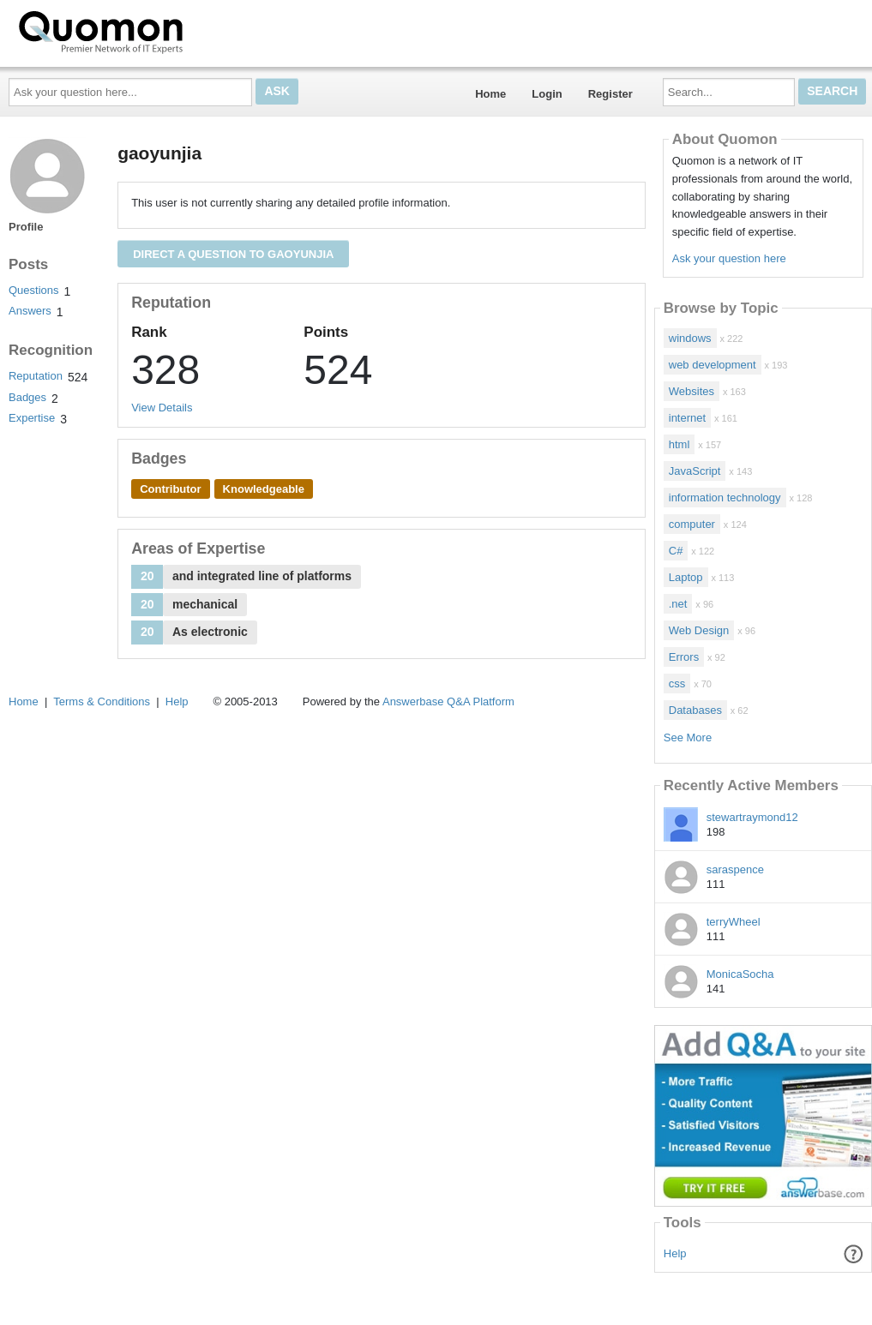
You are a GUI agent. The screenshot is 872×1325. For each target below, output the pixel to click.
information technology (725, 497)
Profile (26, 226)
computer (692, 524)
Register (610, 93)
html (679, 444)
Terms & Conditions (101, 701)
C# (676, 550)
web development (712, 364)
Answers (30, 310)
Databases (695, 710)
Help (675, 1253)
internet (687, 417)
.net (678, 603)
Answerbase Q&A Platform (448, 701)
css (677, 683)
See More (688, 737)
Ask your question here (729, 258)
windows (690, 338)
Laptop (686, 577)
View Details (161, 407)
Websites (691, 391)
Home (490, 93)
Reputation (36, 375)
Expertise (32, 417)
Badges (27, 397)
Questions (34, 290)
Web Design (699, 630)
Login (547, 93)
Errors (684, 657)
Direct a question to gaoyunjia (233, 254)
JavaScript (695, 471)
